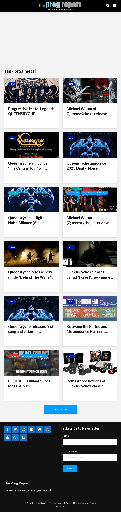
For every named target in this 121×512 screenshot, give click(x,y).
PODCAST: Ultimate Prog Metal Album (29, 383)
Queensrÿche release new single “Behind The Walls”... (30, 274)
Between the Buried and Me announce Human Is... (87, 329)
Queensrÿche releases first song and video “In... (30, 329)
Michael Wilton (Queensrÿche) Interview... (89, 220)
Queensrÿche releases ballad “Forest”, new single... (90, 274)
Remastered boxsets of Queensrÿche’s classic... (86, 383)
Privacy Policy (61, 506)
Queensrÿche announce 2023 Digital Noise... (86, 165)
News (12, 84)
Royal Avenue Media (86, 503)
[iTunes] (47, 429)
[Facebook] (7, 429)
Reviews (13, 193)
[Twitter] (15, 429)
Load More (60, 409)
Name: (66, 435)
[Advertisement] (60, 40)
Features (14, 356)
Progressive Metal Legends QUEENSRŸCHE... (31, 111)
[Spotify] (7, 437)
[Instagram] (23, 429)
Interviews (73, 193)
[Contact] (31, 429)
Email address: (70, 451)
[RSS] (23, 437)
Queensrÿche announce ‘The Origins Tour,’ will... (28, 165)
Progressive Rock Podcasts (94, 193)
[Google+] (15, 437)
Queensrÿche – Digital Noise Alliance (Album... (27, 220)
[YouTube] (39, 429)
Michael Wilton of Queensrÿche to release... (88, 111)
